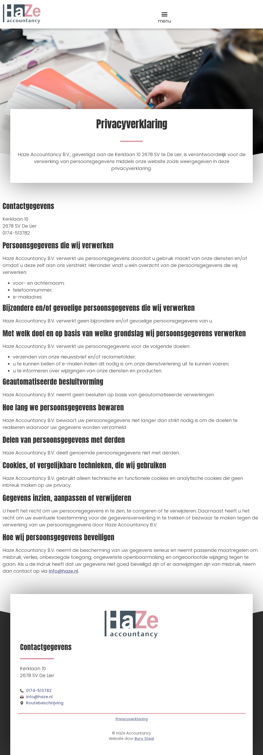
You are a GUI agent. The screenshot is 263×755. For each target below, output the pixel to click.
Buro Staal (144, 738)
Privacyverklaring (132, 719)
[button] (164, 14)
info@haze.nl (63, 571)
